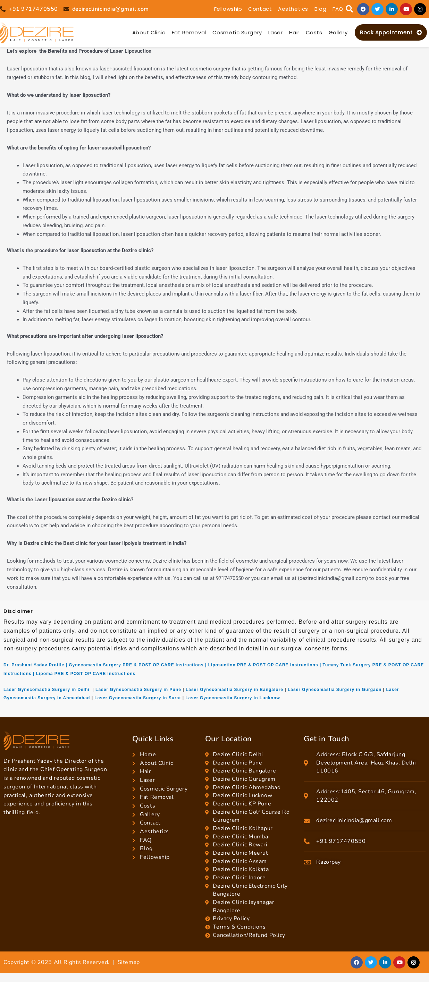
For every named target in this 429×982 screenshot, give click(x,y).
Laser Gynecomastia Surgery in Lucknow (232, 697)
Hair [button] (294, 32)
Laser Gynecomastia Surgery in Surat (137, 697)
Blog (320, 8)
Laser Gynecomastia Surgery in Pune (138, 689)
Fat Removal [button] (189, 32)
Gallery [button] (338, 32)
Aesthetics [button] (293, 8)
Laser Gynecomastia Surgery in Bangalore (234, 689)
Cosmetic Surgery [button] (237, 32)
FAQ (338, 8)
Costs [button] (314, 32)
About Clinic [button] (149, 32)
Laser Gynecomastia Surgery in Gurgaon (334, 689)
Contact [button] (260, 8)
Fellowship (228, 8)
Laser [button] (275, 32)
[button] (349, 9)
